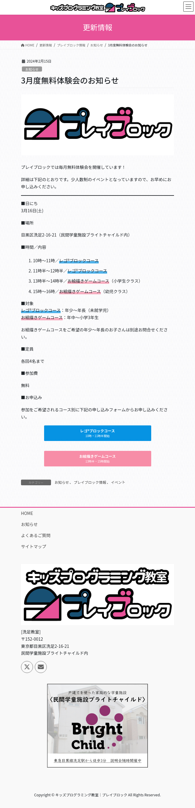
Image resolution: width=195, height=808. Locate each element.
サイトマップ (33, 546)
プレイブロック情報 (90, 482)
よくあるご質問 (35, 535)
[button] (97, 433)
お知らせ (32, 69)
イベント (118, 482)
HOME (27, 513)
